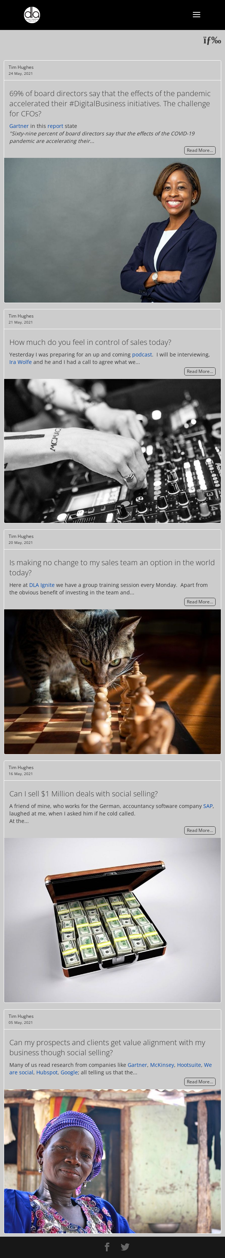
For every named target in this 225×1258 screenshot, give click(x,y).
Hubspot (47, 1072)
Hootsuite (189, 1064)
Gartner (19, 125)
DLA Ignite (42, 584)
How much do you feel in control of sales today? (90, 342)
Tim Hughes (21, 67)
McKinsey (162, 1064)
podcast (142, 354)
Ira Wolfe (20, 361)
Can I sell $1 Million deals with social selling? (83, 794)
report (55, 125)
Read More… (200, 150)
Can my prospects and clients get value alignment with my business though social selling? (107, 1047)
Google (69, 1072)
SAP (208, 805)
